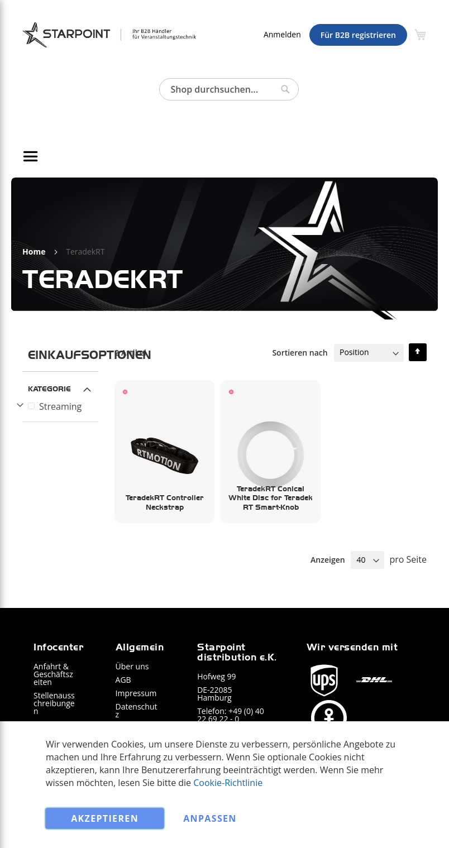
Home (34, 251)
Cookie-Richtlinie (227, 782)
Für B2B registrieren (358, 35)
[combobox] (229, 89)
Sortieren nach (299, 352)
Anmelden (282, 34)
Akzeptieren (104, 818)
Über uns (132, 666)
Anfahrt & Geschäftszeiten (53, 674)
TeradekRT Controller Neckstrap (165, 502)
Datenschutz (136, 710)
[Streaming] (61, 406)
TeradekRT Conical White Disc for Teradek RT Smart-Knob (270, 498)
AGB (123, 679)
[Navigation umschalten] (32, 156)
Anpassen (210, 818)
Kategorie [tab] (49, 388)
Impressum (136, 693)
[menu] (224, 156)
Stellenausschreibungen (54, 703)
